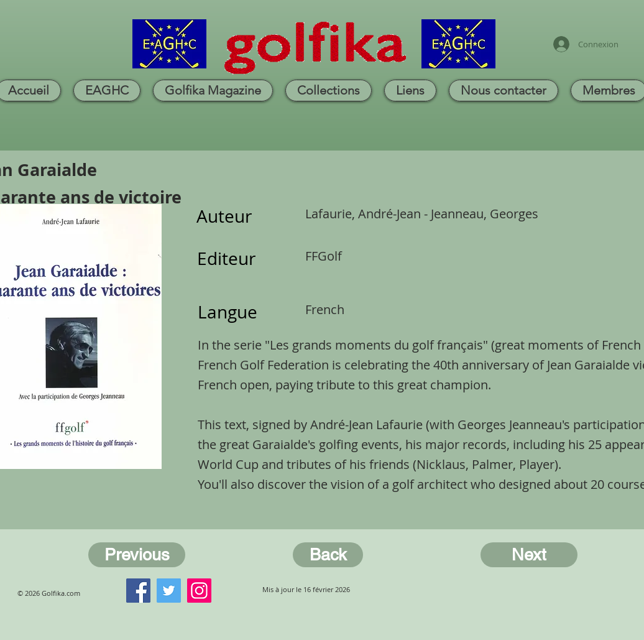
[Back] (328, 554)
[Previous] (136, 554)
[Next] (529, 554)
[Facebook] (138, 590)
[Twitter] (169, 590)
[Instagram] (199, 590)
